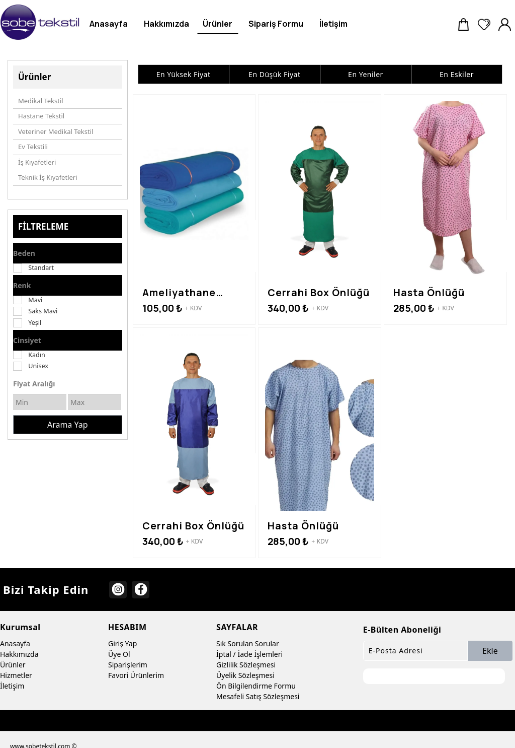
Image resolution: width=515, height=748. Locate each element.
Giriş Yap (122, 643)
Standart (41, 267)
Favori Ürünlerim (136, 675)
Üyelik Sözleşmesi (245, 675)
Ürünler (13, 664)
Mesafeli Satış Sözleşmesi (257, 696)
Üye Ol (119, 654)
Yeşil (34, 322)
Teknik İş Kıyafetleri (47, 177)
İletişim (12, 686)
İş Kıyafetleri (37, 162)
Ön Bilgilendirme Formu (256, 686)
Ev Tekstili (33, 146)
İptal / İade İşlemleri (249, 654)
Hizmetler (16, 675)
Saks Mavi (42, 311)
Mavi (35, 300)
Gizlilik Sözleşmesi (246, 664)
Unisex (38, 366)
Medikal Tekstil (40, 100)
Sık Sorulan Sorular (247, 643)
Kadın (36, 355)
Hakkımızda (19, 654)
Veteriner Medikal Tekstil (55, 131)
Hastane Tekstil (41, 115)
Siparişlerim (127, 664)
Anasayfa (15, 643)
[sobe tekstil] (40, 22)
